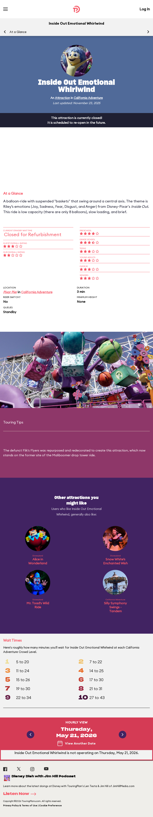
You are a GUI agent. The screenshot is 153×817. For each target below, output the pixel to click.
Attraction (62, 98)
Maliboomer (61, 455)
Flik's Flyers (31, 450)
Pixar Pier (10, 292)
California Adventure (88, 98)
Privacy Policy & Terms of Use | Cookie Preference (32, 805)
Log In (144, 9)
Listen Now (21, 794)
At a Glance (18, 32)
